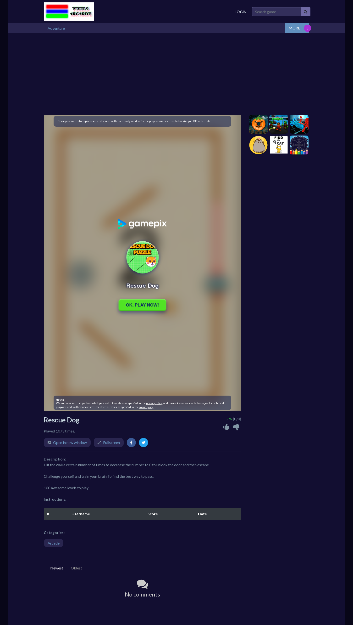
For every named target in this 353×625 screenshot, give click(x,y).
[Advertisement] (176, 73)
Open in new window (70, 442)
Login (241, 11)
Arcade (54, 542)
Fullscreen (111, 442)
